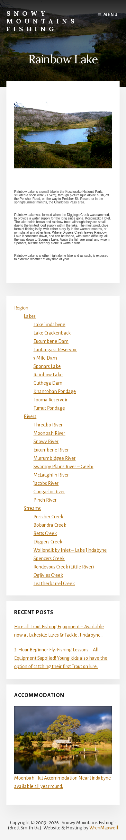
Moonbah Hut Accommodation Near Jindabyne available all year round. (63, 747)
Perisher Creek (48, 516)
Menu (111, 15)
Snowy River (46, 441)
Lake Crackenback (52, 332)
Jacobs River (46, 483)
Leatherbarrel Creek (54, 583)
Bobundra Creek (49, 525)
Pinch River (45, 500)
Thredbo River (48, 424)
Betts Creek (45, 533)
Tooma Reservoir (50, 399)
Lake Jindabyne (49, 324)
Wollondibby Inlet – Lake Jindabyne (70, 550)
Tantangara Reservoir (55, 349)
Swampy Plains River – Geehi (63, 466)
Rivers (30, 416)
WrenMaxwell (103, 827)
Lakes (30, 316)
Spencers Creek (49, 558)
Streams (32, 508)
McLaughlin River (51, 475)
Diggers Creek (47, 541)
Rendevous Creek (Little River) (63, 566)
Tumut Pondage (49, 408)
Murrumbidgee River (54, 458)
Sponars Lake (47, 366)
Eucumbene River (51, 449)
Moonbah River (49, 433)
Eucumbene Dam (50, 341)
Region (21, 307)
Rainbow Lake (48, 374)
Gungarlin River (49, 491)
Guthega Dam (47, 383)
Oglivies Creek (48, 575)
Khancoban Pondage (54, 391)
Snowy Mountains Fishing (42, 21)
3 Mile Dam (45, 358)
